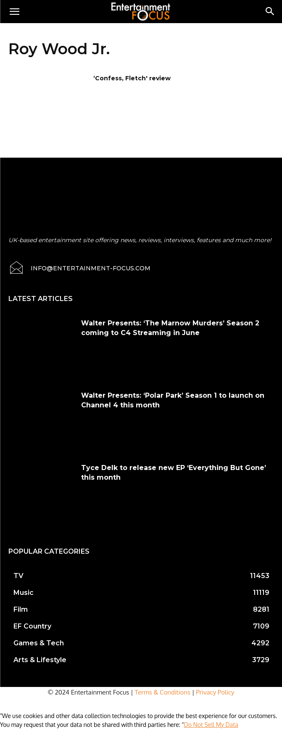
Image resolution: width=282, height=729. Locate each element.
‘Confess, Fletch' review (132, 78)
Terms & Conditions (163, 692)
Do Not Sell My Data (211, 724)
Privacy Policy (215, 692)
